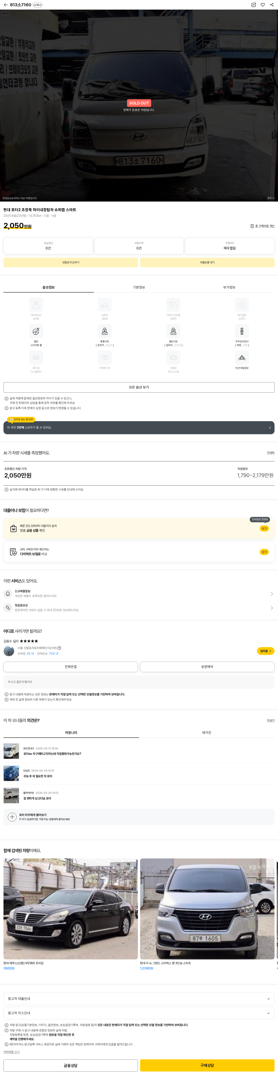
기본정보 (139, 287)
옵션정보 (49, 287)
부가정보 (229, 287)
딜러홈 (264, 651)
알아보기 (139, 528)
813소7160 (26, 4)
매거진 (206, 733)
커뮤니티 (71, 733)
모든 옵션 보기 (139, 387)
